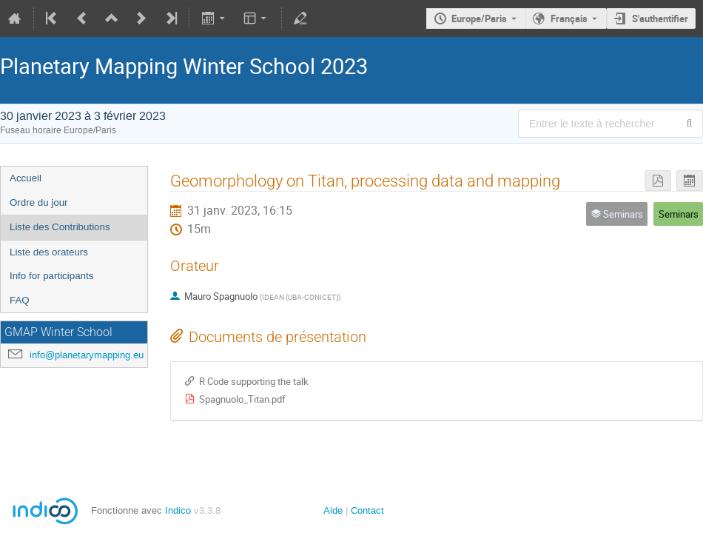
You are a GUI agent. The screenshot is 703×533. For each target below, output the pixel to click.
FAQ (20, 300)
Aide (333, 510)
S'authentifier (660, 18)
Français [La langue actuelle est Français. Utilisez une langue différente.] (569, 18)
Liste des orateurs (49, 252)
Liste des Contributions (60, 226)
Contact (367, 510)
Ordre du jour (39, 202)
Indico (178, 510)
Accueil (25, 178)
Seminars (679, 214)
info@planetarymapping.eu (87, 355)
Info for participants (51, 275)
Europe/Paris (479, 18)
